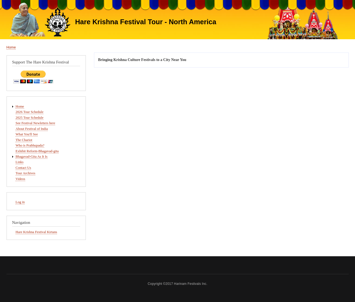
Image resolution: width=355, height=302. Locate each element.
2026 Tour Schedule (29, 112)
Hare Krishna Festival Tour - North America (145, 22)
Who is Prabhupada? (29, 145)
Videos (20, 179)
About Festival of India (31, 129)
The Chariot (23, 140)
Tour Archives (25, 173)
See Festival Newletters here (35, 123)
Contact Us (23, 168)
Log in (20, 202)
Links (19, 162)
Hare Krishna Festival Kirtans (36, 232)
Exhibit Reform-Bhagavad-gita (37, 151)
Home (11, 47)
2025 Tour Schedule (29, 118)
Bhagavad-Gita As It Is (31, 156)
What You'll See (26, 134)
